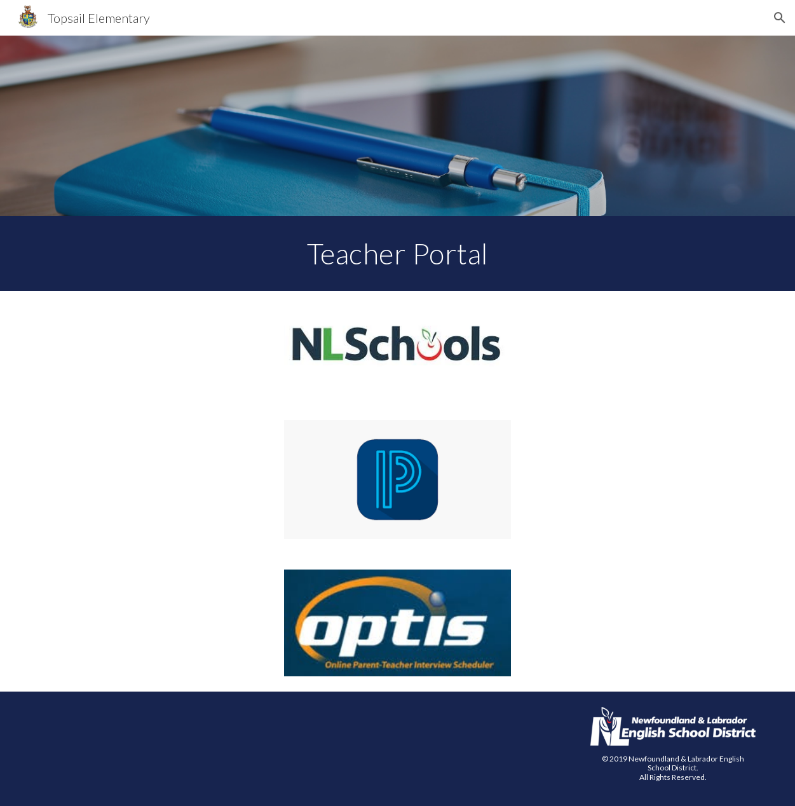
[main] (397, 253)
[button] (779, 18)
